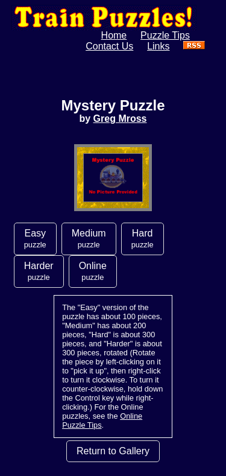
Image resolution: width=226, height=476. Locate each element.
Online (93, 271)
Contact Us (109, 46)
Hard (142, 238)
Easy (35, 238)
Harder (39, 271)
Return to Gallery (113, 451)
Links (158, 46)
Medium (89, 238)
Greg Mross (120, 118)
